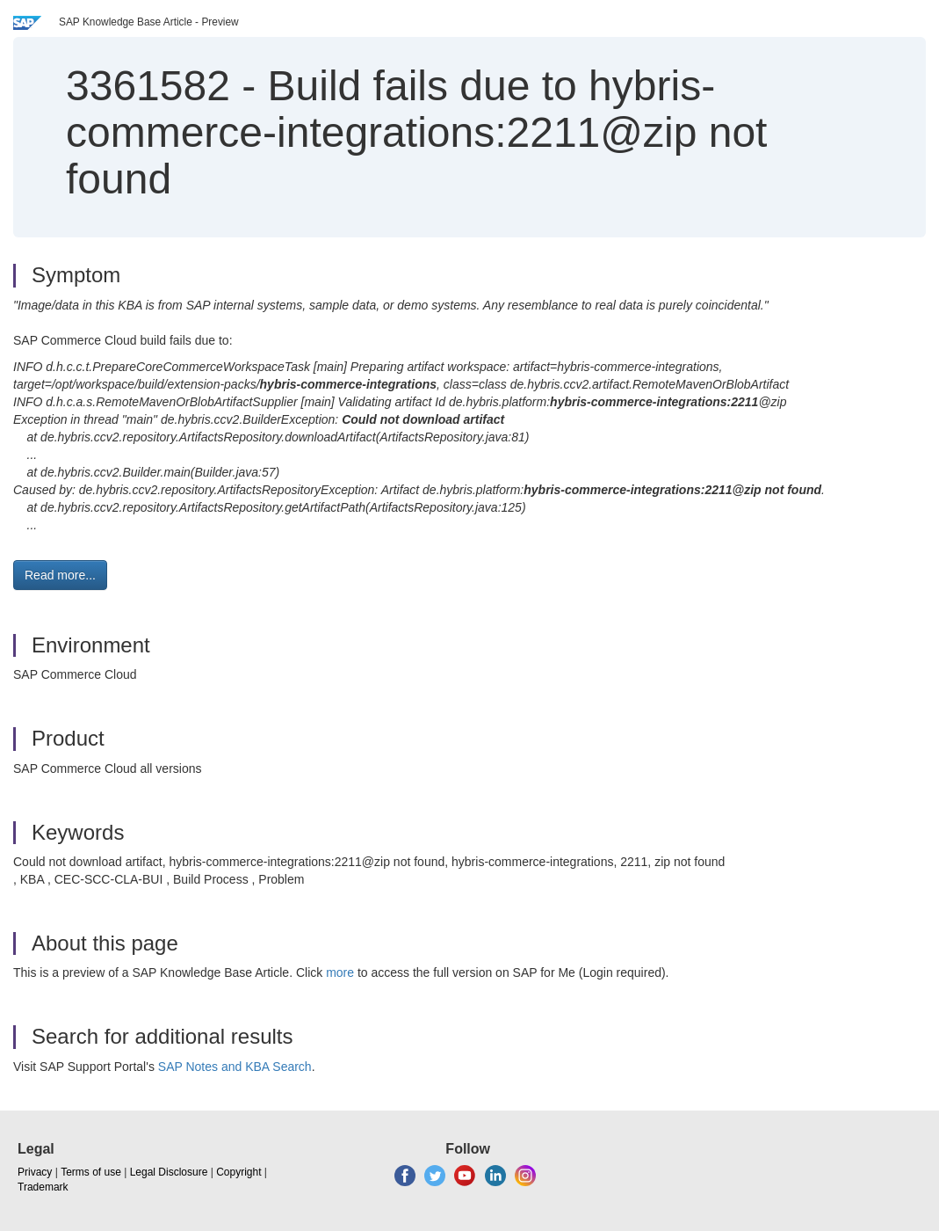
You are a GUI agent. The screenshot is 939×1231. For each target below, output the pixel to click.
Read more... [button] (60, 575)
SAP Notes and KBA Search (235, 1067)
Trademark (43, 1187)
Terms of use (91, 1172)
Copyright (238, 1172)
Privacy (35, 1172)
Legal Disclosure (169, 1172)
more (340, 972)
